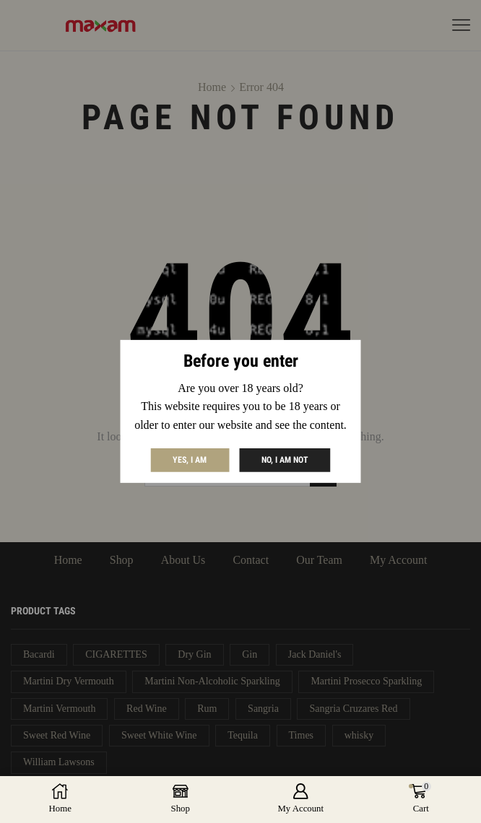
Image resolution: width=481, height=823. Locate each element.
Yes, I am (190, 460)
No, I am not (284, 460)
